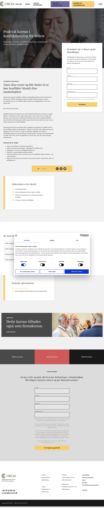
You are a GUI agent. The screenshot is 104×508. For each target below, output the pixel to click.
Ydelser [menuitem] (18, 4)
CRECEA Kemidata (86, 357)
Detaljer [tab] (52, 240)
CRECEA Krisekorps (52, 357)
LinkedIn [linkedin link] (84, 491)
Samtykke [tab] (27, 240)
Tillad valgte (52, 271)
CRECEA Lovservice (17, 357)
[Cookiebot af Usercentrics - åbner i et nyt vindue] (81, 235)
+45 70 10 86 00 (8, 492)
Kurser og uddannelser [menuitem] (79, 4)
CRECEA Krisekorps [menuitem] (37, 4)
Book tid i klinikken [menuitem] (88, 479)
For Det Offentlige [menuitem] (57, 4)
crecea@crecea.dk (9, 494)
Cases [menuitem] (84, 481)
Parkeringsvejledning (21, 288)
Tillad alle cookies (76, 271)
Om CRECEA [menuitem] (85, 476)
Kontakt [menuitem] (84, 484)
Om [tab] (77, 240)
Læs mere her (11, 332)
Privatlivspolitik (58, 443)
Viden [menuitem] (27, 4)
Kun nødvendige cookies (27, 271)
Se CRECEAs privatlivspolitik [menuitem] (90, 486)
